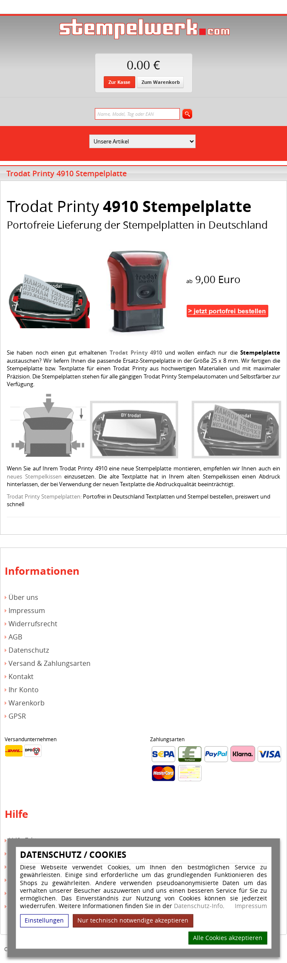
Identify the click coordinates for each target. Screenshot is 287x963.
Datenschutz (29, 650)
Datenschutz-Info (198, 906)
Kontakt (21, 676)
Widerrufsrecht (33, 623)
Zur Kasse (119, 82)
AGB (15, 637)
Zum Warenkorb (161, 82)
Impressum (251, 906)
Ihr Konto (24, 689)
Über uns (23, 597)
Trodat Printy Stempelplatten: (44, 496)
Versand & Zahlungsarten (50, 663)
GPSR (17, 716)
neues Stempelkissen (34, 476)
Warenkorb (27, 703)
